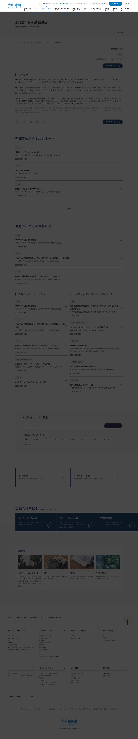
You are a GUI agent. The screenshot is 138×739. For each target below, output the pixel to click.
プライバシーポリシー (37, 709)
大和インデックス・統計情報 (80, 709)
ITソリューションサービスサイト (79, 3)
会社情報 (74, 668)
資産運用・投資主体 (78, 362)
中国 (45, 439)
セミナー (11, 668)
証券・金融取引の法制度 (24, 359)
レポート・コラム (27, 42)
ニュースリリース (14, 696)
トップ (17, 42)
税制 (73, 301)
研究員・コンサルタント (80, 631)
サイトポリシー (52, 709)
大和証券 (114, 709)
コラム (19, 377)
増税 (54, 439)
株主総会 (93, 439)
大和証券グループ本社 (100, 709)
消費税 (73, 439)
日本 (46, 42)
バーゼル (28, 444)
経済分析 (39, 42)
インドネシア (107, 439)
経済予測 (74, 341)
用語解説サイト (59, 3)
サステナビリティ (46, 668)
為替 (63, 439)
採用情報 (106, 668)
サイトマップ (64, 709)
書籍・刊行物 (108, 631)
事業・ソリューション (16, 631)
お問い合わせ (116, 3)
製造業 (36, 439)
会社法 (83, 439)
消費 (26, 439)
